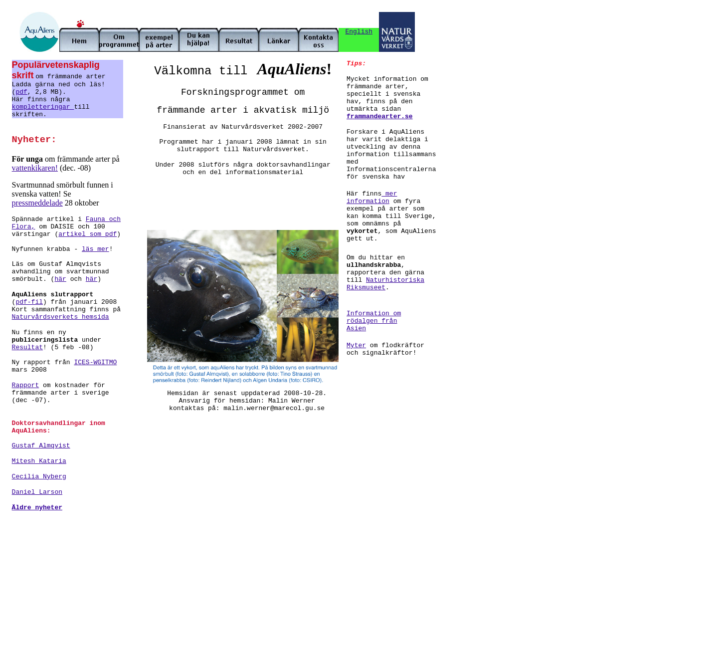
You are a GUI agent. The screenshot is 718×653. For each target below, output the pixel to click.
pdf (21, 92)
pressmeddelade (37, 203)
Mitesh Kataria (39, 461)
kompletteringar (43, 107)
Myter (356, 345)
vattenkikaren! (35, 168)
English (358, 31)
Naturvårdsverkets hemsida (60, 317)
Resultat (27, 347)
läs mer (95, 249)
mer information (372, 197)
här (60, 279)
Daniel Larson (37, 492)
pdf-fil (29, 302)
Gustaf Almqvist (41, 445)
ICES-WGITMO (95, 362)
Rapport (25, 385)
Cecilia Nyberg (39, 476)
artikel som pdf (87, 234)
